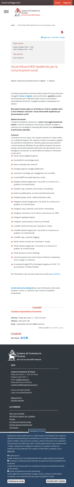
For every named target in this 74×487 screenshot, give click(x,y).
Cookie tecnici (14, 455)
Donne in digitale (25, 96)
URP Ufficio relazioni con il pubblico (22, 416)
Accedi (57, 2)
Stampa (12, 419)
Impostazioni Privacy (37, 431)
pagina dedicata (54, 274)
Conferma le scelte (16, 481)
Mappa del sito (16, 397)
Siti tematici (13, 427)
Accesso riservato (17, 400)
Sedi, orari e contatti (16, 413)
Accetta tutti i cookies (56, 481)
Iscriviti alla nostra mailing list (22, 288)
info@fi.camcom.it (22, 379)
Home (13, 25)
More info (10, 451)
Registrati (67, 2)
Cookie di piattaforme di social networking (24, 471)
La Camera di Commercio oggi (20, 422)
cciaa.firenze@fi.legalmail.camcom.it (24, 384)
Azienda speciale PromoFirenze (20, 424)
